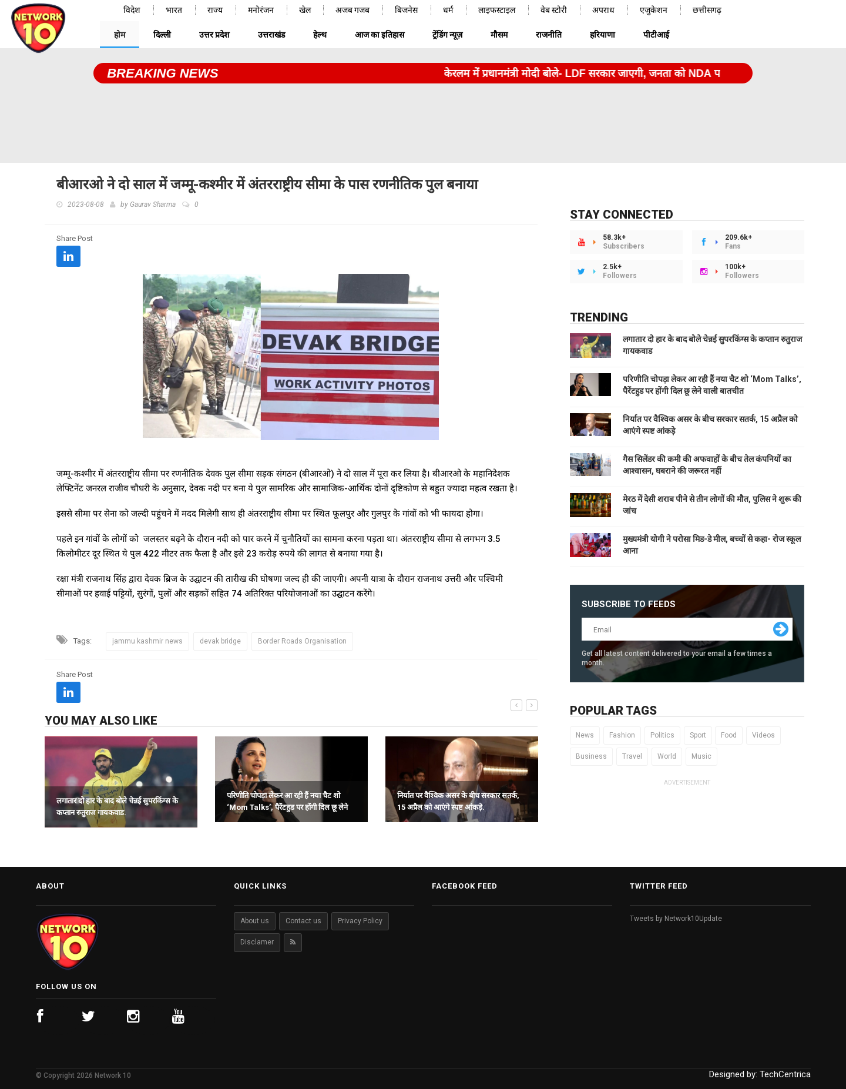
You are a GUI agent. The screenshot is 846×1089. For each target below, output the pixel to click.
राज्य (215, 10)
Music (701, 756)
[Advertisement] (423, 118)
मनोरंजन (261, 10)
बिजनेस (406, 10)
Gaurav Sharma (153, 204)
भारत (174, 10)
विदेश (131, 10)
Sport (698, 735)
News (585, 735)
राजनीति (549, 34)
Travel (632, 756)
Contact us (303, 921)
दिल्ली (162, 34)
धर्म (448, 10)
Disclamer (257, 942)
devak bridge (220, 641)
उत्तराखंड (271, 34)
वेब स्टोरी (553, 10)
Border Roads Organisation (302, 641)
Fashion (622, 735)
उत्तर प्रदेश (214, 34)
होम (119, 34)
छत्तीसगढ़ (707, 10)
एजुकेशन (653, 10)
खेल (305, 10)
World (666, 756)
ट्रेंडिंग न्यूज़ (447, 34)
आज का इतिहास (379, 34)
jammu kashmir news (147, 641)
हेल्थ (320, 34)
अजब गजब (352, 10)
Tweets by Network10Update (676, 918)
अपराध (603, 10)
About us (254, 921)
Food (729, 735)
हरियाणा (602, 34)
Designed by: (760, 1074)
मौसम (499, 34)
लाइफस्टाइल (496, 10)
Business (591, 756)
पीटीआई (656, 34)
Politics (662, 735)
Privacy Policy (360, 921)
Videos (763, 735)
